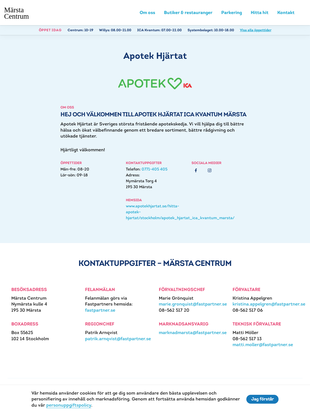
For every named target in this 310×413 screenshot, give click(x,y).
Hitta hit (259, 13)
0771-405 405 (154, 169)
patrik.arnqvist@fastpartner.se (118, 339)
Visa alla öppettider (255, 30)
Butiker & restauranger (188, 13)
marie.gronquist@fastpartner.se (193, 304)
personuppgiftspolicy (68, 405)
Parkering (231, 13)
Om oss (147, 13)
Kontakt (286, 13)
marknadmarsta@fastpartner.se (193, 333)
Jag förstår (262, 399)
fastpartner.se (100, 310)
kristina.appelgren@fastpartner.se (269, 304)
